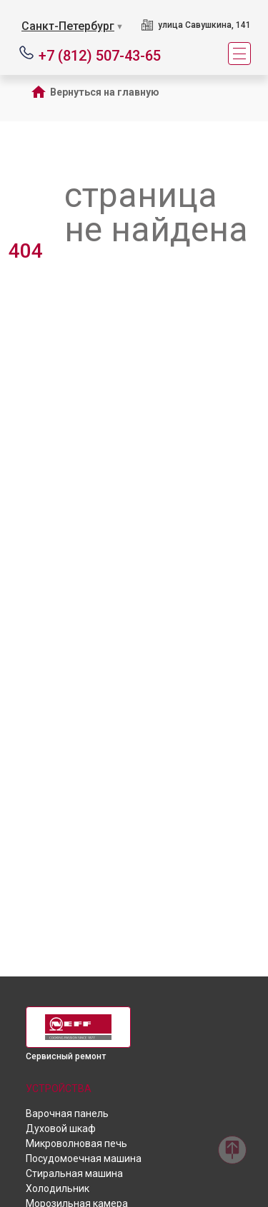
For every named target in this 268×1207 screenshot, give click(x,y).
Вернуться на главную (104, 92)
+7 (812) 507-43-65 (100, 54)
